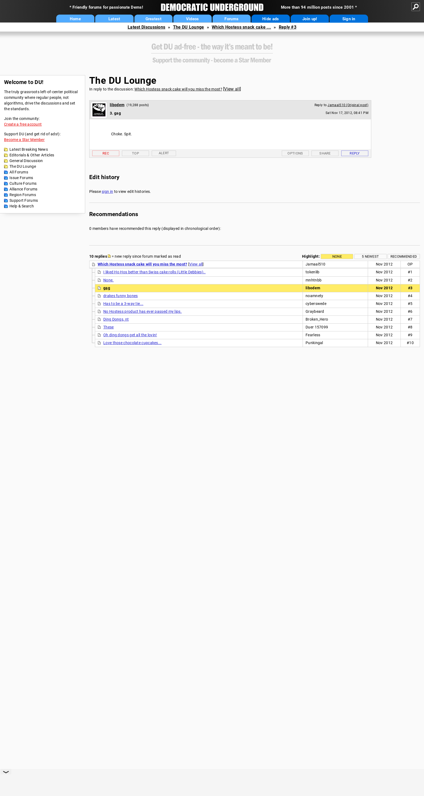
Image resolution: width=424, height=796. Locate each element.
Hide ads (270, 18)
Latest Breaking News (28, 149)
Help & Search (21, 206)
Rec (105, 153)
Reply (355, 153)
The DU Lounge (188, 27)
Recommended (403, 256)
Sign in (348, 18)
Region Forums (22, 195)
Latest (114, 18)
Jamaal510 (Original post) (347, 105)
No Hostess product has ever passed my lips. (142, 311)
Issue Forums (21, 178)
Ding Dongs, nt (116, 319)
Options (295, 153)
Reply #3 (287, 27)
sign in (107, 191)
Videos (192, 18)
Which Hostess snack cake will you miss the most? (178, 89)
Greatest (153, 18)
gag (106, 288)
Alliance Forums (23, 189)
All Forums (18, 172)
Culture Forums (23, 183)
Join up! (309, 18)
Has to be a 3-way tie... (123, 303)
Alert (164, 153)
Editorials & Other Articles (31, 155)
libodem (117, 105)
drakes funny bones (120, 296)
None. (108, 280)
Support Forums (23, 200)
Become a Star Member (24, 139)
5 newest (370, 256)
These (108, 327)
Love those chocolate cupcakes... (132, 343)
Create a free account (23, 124)
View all (232, 89)
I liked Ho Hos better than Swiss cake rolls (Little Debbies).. (154, 272)
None (337, 256)
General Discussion (26, 161)
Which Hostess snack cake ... (241, 27)
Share (325, 153)
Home (75, 18)
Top (135, 153)
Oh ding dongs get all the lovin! (130, 335)
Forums (231, 18)
